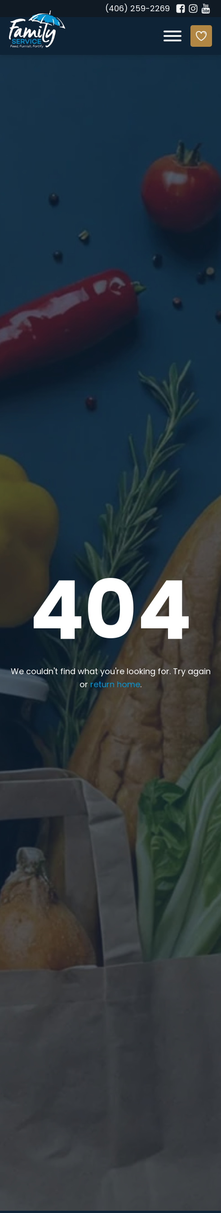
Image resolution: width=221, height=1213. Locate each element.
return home (115, 685)
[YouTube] (205, 8)
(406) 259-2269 (137, 9)
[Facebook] (180, 8)
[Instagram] (193, 8)
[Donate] (201, 36)
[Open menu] (172, 36)
